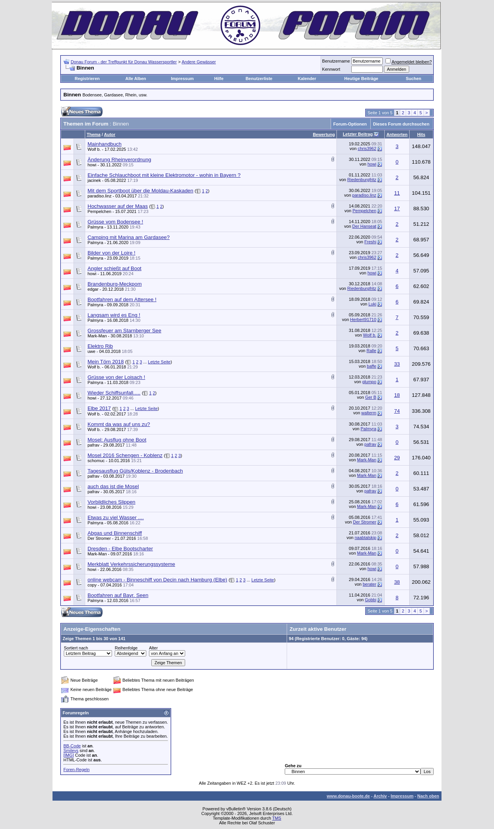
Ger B (371, 397)
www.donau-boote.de (348, 796)
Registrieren (87, 78)
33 (397, 364)
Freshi (370, 241)
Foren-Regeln (76, 769)
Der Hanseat (364, 226)
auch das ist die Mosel (113, 486)
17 (397, 208)
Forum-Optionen (350, 124)
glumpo (369, 381)
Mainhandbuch (104, 144)
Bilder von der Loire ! (111, 253)
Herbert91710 (363, 319)
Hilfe (219, 78)
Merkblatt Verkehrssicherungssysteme (131, 564)
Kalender (307, 78)
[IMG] (68, 755)
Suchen (413, 78)
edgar (93, 289)
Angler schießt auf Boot (115, 268)
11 (397, 193)
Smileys (71, 750)
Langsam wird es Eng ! (114, 315)
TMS (276, 818)
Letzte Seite (159, 362)
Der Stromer (364, 522)
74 (397, 411)
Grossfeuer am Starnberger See (124, 330)
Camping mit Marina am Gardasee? (129, 237)
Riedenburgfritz (362, 179)
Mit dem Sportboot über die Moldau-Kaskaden (140, 191)
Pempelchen (99, 211)
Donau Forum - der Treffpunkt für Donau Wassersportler (124, 61)
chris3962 (367, 148)
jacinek (94, 180)
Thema (93, 134)
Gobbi (370, 599)
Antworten (396, 134)
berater (370, 584)
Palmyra (95, 227)
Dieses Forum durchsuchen (401, 124)
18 (397, 395)
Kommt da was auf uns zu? (119, 424)
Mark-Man (97, 335)
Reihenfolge (126, 648)
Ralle (371, 350)
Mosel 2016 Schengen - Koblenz (125, 455)
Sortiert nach (76, 648)
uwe (91, 351)
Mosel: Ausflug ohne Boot (117, 440)
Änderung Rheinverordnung (119, 159)
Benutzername (336, 61)
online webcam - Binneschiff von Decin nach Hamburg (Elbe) (157, 580)
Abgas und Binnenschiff (115, 533)
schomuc (96, 460)
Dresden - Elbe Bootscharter (120, 549)
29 (397, 458)
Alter (153, 648)
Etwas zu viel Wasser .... (116, 517)
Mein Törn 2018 (106, 362)
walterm (369, 412)
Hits (421, 134)
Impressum (182, 78)
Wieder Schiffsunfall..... (114, 393)
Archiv (380, 796)
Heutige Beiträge (361, 78)
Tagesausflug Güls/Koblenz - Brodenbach (135, 471)
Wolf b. (94, 149)
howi (92, 164)
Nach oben (428, 796)
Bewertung (324, 134)
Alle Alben (135, 78)
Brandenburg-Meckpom (115, 284)
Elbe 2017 (99, 408)
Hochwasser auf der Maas (118, 206)
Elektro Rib (100, 346)
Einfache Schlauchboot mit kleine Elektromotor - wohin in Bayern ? (164, 175)
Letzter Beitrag (358, 134)
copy (92, 585)
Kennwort (331, 69)
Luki (372, 304)
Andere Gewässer (199, 61)
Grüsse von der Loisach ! (116, 377)
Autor (109, 134)
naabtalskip (366, 537)
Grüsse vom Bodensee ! (115, 222)
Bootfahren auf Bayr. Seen (118, 595)
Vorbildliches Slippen (111, 502)
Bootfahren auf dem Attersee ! (122, 299)
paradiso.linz (100, 196)
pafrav (94, 445)
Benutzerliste (258, 78)
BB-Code (72, 745)
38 (397, 582)
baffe (371, 366)
